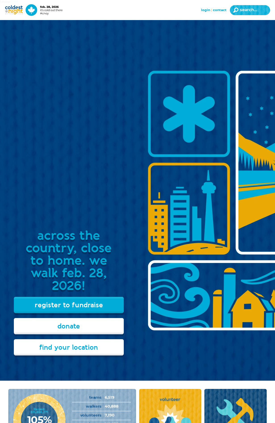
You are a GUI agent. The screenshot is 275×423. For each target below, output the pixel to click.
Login (205, 10)
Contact (220, 10)
